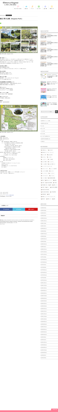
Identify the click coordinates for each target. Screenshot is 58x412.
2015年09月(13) (44, 321)
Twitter (18, 209)
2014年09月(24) (44, 344)
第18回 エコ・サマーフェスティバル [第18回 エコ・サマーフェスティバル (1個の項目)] (48, 196)
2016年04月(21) (44, 303)
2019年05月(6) (43, 207)
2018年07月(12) (44, 233)
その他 (42, 141)
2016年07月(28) (44, 295)
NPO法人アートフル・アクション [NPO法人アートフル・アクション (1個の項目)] (48, 152)
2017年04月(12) (44, 272)
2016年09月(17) (44, 290)
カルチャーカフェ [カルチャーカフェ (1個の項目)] (45, 168)
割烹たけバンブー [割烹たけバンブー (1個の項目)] (49, 180)
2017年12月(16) (44, 251)
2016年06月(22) (44, 298)
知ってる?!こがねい (18, 8)
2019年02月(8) (43, 215)
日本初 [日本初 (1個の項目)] (43, 187)
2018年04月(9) (43, 241)
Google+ (31, 209)
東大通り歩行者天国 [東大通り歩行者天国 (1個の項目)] (45, 189)
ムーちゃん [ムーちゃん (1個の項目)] (52, 175)
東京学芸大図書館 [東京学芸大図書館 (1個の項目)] (54, 187)
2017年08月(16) (44, 262)
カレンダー (39, 8)
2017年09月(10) (44, 259)
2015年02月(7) (43, 339)
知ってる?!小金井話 (44, 136)
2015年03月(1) (43, 337)
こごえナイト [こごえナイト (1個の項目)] (44, 159)
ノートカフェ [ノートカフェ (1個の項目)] (52, 173)
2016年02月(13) (44, 308)
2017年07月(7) (43, 264)
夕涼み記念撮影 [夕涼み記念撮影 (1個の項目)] (49, 182)
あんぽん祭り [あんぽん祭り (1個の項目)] (50, 154)
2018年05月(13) (44, 238)
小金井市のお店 (43, 123)
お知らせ (26, 8)
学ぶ (41, 125)
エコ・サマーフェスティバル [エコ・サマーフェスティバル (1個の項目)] (47, 166)
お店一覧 (45, 8)
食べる (42, 133)
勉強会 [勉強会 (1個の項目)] (55, 180)
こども (42, 131)
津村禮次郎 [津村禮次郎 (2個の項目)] (44, 194)
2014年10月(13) (44, 342)
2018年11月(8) (43, 223)
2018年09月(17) (44, 228)
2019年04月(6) (43, 210)
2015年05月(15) (44, 331)
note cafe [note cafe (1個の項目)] (50, 150)
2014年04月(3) (43, 357)
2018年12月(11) (44, 220)
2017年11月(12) (44, 254)
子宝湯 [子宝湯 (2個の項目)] (55, 182)
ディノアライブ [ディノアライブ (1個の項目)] (44, 173)
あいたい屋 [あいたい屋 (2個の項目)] (44, 154)
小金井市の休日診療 (44, 138)
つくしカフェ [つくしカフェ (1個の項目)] (51, 161)
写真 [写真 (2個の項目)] (43, 180)
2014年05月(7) (43, 355)
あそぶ (42, 128)
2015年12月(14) (44, 313)
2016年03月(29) (44, 306)
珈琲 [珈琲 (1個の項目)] (49, 194)
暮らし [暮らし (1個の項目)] (48, 187)
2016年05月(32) (44, 300)
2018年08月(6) (43, 231)
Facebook (6, 209)
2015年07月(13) (44, 326)
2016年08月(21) (44, 293)
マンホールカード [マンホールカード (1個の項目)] (45, 175)
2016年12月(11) (44, 282)
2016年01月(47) (44, 311)
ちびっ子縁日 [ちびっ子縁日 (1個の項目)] (44, 161)
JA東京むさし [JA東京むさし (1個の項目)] (44, 150)
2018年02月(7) (43, 246)
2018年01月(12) (44, 249)
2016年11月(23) (44, 285)
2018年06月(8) (43, 236)
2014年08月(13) (44, 347)
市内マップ (52, 8)
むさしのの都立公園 (10, 195)
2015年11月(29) (44, 316)
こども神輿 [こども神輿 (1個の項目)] (51, 159)
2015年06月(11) (44, 329)
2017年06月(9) (43, 267)
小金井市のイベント (44, 120)
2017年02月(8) (43, 277)
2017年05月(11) (44, 269)
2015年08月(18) (44, 324)
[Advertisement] (29, 387)
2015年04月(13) (44, 334)
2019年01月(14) (44, 218)
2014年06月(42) (44, 352)
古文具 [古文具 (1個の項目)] (43, 182)
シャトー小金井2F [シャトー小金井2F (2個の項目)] (53, 168)
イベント (32, 8)
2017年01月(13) (44, 280)
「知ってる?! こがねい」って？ (6, 405)
